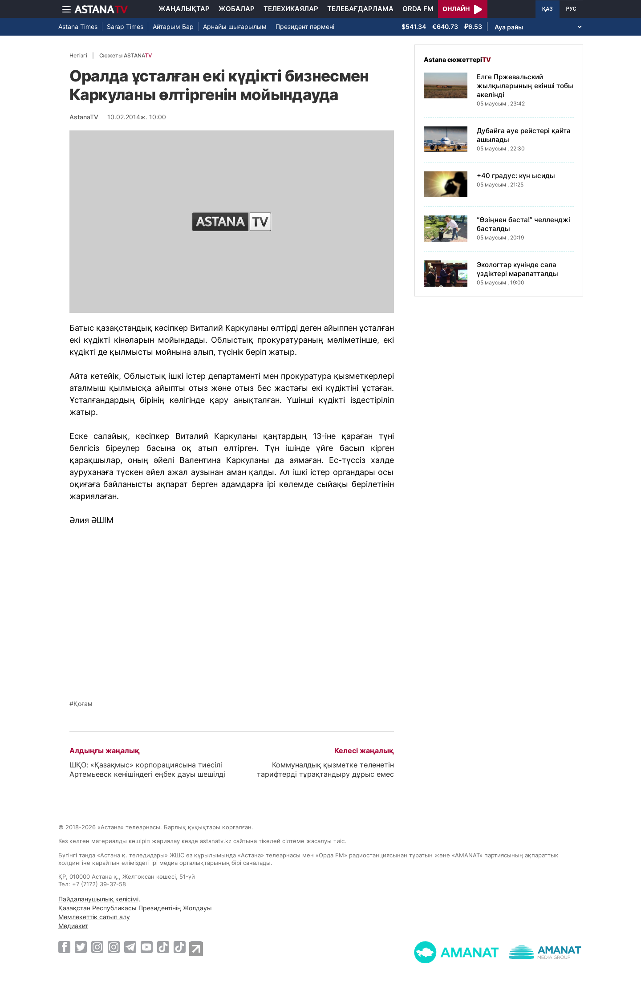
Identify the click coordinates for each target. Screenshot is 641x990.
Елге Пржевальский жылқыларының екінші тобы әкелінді (525, 86)
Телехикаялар (291, 8)
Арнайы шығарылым (235, 26)
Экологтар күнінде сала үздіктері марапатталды (517, 269)
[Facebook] (64, 947)
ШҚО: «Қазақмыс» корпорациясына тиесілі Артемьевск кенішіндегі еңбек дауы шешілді (147, 769)
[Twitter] (80, 947)
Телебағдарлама (360, 8)
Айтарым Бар (173, 26)
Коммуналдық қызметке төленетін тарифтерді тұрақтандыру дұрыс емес (325, 769)
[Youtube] (146, 947)
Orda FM (418, 8)
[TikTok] (163, 947)
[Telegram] (130, 947)
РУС (571, 9)
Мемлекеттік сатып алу (94, 917)
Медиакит (73, 925)
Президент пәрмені (305, 26)
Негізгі (78, 55)
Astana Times (77, 26)
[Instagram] (97, 947)
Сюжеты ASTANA (125, 55)
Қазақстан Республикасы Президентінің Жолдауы (135, 908)
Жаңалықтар (184, 8)
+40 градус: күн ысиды (516, 175)
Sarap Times (125, 26)
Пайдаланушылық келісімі (98, 899)
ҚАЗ (547, 9)
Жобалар (237, 8)
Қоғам (83, 704)
